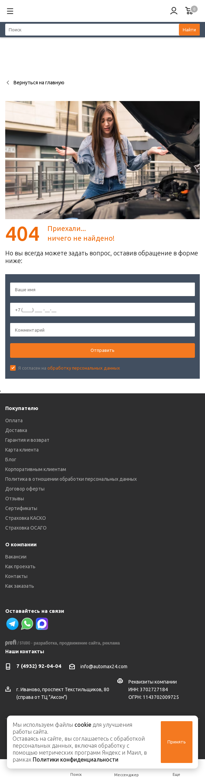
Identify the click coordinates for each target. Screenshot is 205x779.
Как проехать (20, 566)
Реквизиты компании (152, 682)
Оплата (14, 420)
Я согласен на (69, 367)
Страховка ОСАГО (26, 528)
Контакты (16, 576)
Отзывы (14, 498)
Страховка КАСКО (25, 518)
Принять (176, 741)
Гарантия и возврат (27, 440)
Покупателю (21, 408)
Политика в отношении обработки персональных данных (71, 479)
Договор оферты (25, 489)
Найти (189, 29)
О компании (21, 544)
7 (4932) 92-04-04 (38, 666)
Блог (10, 459)
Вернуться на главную (34, 82)
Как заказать (19, 586)
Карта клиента (22, 450)
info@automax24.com (103, 666)
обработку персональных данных (83, 367)
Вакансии (15, 557)
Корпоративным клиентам (35, 469)
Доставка (16, 430)
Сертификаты (21, 508)
